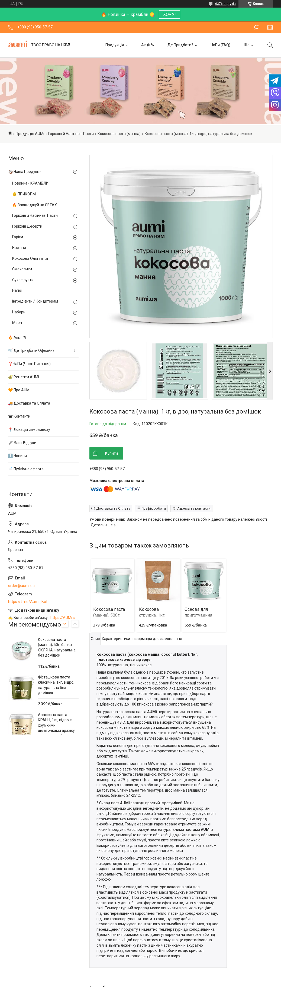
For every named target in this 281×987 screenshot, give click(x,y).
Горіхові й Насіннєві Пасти (71, 134)
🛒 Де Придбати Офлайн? (31, 350)
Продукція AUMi (30, 134)
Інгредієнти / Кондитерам (35, 301)
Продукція (114, 45)
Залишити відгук (256, 27)
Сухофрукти (23, 280)
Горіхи (17, 237)
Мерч (17, 322)
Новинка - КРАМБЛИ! (30, 183)
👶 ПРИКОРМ (24, 194)
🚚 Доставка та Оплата (29, 403)
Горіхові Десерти (27, 226)
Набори (18, 312)
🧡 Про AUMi (19, 390)
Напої (17, 290)
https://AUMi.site (64, 617)
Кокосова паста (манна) (119, 134)
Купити (111, 453)
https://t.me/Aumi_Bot (27, 601)
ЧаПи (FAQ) (220, 45)
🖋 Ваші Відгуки (22, 443)
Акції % (147, 45)
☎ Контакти (19, 416)
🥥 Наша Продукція (25, 171)
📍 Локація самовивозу (29, 429)
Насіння (19, 247)
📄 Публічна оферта (26, 469)
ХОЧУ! (169, 14)
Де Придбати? (180, 45)
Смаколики (22, 269)
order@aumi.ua (21, 585)
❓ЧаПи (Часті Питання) (29, 364)
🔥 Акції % (17, 337)
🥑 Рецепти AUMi (23, 377)
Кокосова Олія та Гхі (30, 258)
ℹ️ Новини (17, 456)
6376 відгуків (225, 4)
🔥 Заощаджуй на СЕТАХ (34, 205)
